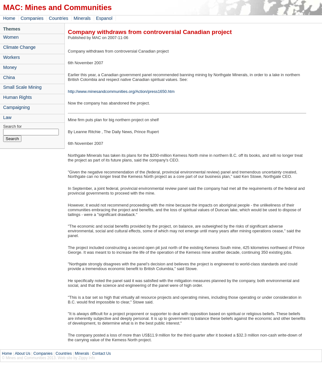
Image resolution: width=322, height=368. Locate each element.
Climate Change (19, 47)
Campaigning (16, 107)
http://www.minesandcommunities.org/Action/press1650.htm (121, 91)
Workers (11, 57)
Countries (58, 18)
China (9, 77)
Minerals (82, 18)
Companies (31, 18)
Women (11, 37)
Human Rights (17, 97)
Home (9, 18)
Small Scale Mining (22, 87)
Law (7, 117)
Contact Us (101, 353)
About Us (22, 353)
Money (10, 67)
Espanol (104, 18)
